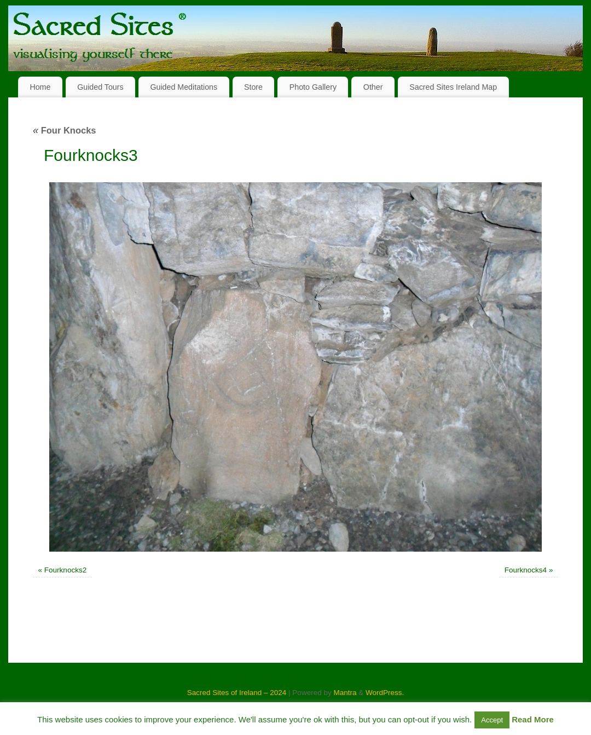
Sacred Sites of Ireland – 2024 (237, 692)
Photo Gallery (313, 87)
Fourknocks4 (526, 570)
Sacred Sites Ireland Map (453, 87)
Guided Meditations (183, 87)
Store (253, 87)
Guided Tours (100, 87)
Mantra (344, 692)
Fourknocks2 (65, 570)
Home (40, 87)
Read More (533, 719)
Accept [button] (492, 720)
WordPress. (385, 692)
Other (373, 87)
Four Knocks (64, 130)
